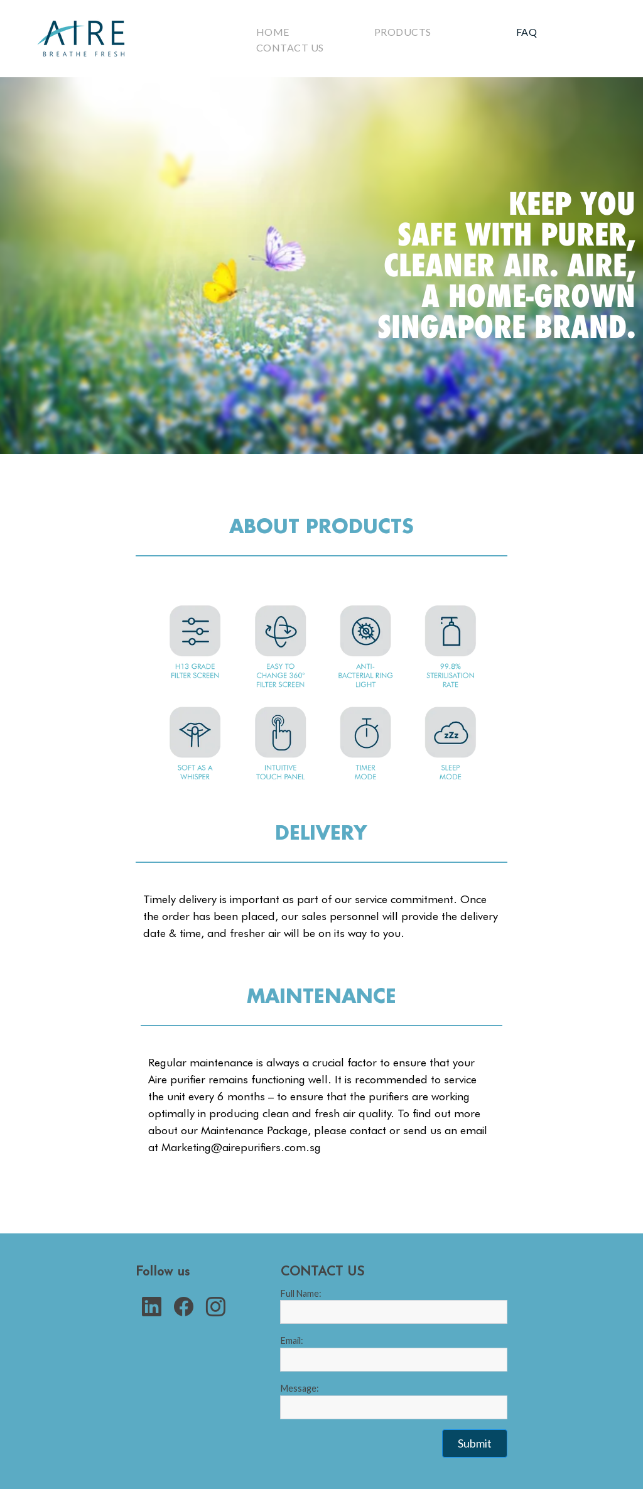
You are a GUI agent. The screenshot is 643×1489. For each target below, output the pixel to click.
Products (402, 32)
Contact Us (290, 47)
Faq (526, 32)
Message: (300, 1388)
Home (272, 32)
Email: (292, 1340)
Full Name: (301, 1293)
